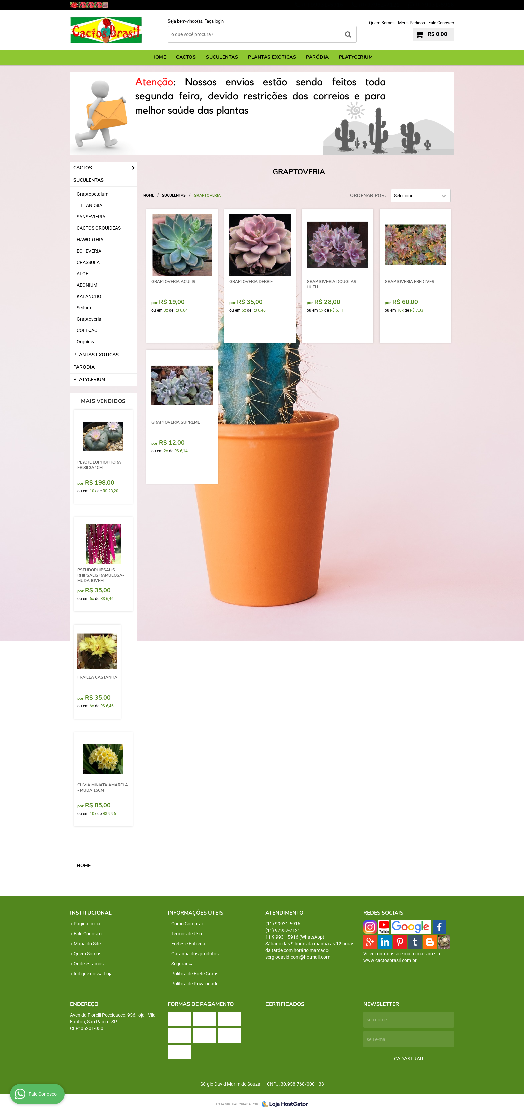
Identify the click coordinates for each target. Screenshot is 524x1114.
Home (158, 57)
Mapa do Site (87, 943)
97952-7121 (379, 5)
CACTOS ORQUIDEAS (99, 228)
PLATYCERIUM (356, 57)
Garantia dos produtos (195, 953)
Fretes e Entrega (188, 943)
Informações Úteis (195, 913)
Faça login (214, 21)
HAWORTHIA (90, 239)
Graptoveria (89, 319)
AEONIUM (87, 285)
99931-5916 (322, 5)
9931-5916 (434, 5)
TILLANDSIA (89, 205)
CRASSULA (88, 262)
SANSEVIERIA (91, 216)
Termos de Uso (186, 933)
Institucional (91, 913)
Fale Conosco (441, 23)
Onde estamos (89, 963)
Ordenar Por (367, 195)
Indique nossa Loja (93, 973)
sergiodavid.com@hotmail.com (297, 957)
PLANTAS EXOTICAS (272, 57)
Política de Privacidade (194, 983)
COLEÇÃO (87, 330)
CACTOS (186, 57)
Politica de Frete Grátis (194, 973)
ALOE (82, 273)
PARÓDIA (317, 57)
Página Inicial (87, 923)
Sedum (84, 307)
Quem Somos (382, 23)
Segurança (182, 963)
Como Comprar (187, 923)
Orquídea (86, 341)
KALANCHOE (90, 296)
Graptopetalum (92, 194)
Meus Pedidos (411, 23)
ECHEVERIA (89, 251)
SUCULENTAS (222, 57)
